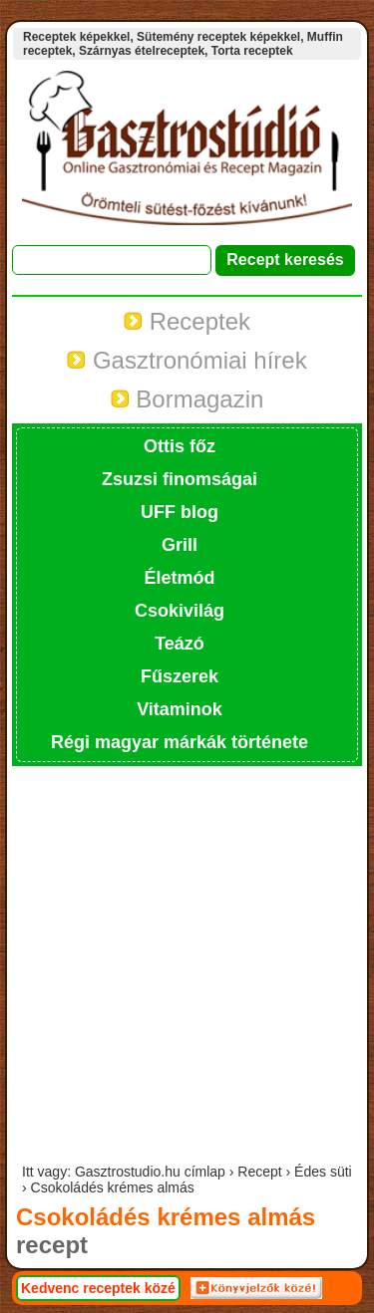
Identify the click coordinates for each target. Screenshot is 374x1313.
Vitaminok (179, 709)
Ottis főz (179, 446)
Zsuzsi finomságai (179, 479)
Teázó (179, 644)
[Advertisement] (187, 967)
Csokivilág (179, 611)
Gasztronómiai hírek (186, 360)
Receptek (187, 321)
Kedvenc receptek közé (98, 1288)
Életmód (179, 578)
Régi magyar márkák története (179, 742)
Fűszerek (179, 676)
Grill (179, 545)
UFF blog (179, 512)
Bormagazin (187, 399)
